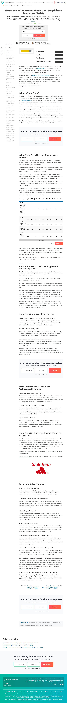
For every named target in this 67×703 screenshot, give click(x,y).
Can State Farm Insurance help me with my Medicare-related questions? (10, 130)
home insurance (41, 68)
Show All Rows (41, 240)
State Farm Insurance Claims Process (10, 70)
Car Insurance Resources (30, 2)
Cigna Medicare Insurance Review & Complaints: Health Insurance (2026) (33, 587)
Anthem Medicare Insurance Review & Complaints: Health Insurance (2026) (20, 642)
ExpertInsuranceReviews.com (20, 691)
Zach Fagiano (26, 42)
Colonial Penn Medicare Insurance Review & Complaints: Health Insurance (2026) (49, 587)
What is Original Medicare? (10, 106)
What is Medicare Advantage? (10, 111)
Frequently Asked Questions (10, 92)
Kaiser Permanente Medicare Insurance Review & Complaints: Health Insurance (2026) (23, 647)
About (5, 685)
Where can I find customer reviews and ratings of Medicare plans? (10, 138)
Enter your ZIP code (24, 86)
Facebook (61, 684)
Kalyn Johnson (43, 42)
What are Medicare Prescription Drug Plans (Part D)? (10, 116)
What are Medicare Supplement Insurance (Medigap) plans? (10, 123)
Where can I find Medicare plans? (10, 96)
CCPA (61, 691)
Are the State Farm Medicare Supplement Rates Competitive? (10, 63)
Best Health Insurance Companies (24, 5)
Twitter (63, 684)
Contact (9, 685)
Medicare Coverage (40, 2)
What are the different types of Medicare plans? (10, 101)
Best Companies (20, 2)
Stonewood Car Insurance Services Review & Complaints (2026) (18, 644)
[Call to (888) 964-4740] (60, 2)
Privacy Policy (48, 691)
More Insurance (49, 2)
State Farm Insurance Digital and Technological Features (10, 77)
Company (6, 683)
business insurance (27, 100)
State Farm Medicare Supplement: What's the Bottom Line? (10, 86)
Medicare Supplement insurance (41, 75)
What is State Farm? (9, 51)
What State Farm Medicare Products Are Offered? (10, 56)
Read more (33, 21)
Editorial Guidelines (24, 622)
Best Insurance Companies (10, 5)
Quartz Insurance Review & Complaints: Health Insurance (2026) (18, 645)
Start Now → (59, 243)
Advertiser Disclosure (8, 44)
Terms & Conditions (55, 691)
